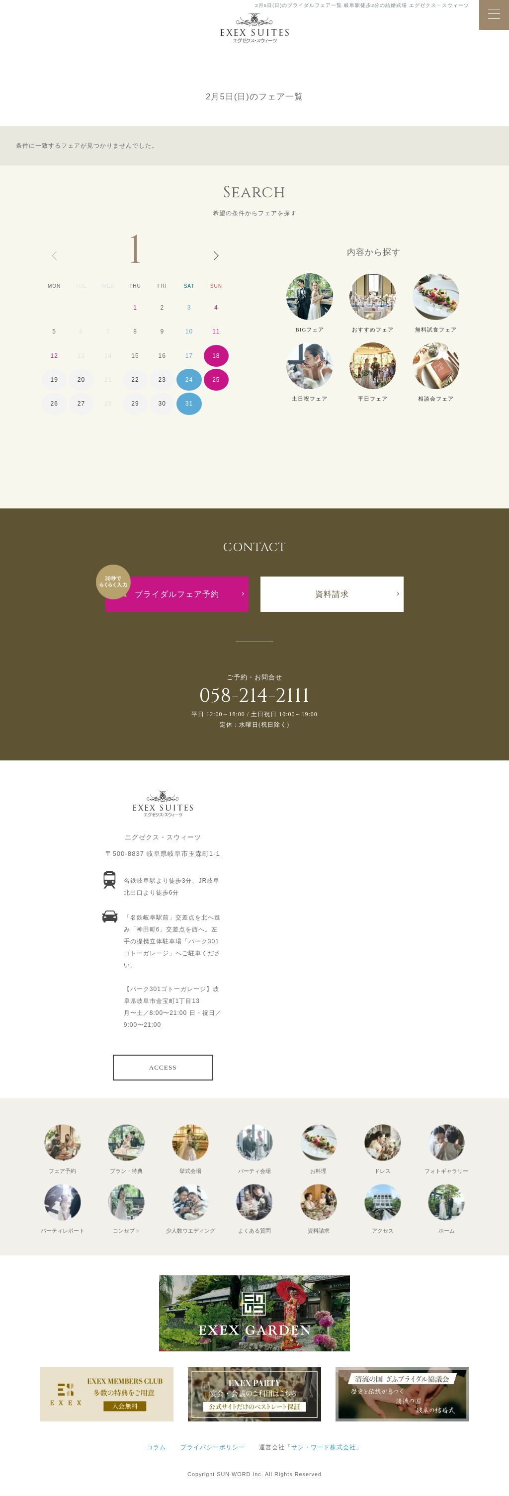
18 (216, 355)
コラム (156, 1447)
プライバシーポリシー (212, 1447)
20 (81, 379)
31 (189, 403)
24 (189, 379)
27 (81, 403)
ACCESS (163, 1067)
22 (135, 379)
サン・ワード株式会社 (323, 1447)
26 (54, 403)
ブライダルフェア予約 (177, 594)
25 (216, 379)
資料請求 (332, 594)
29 (135, 403)
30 (162, 403)
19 (54, 379)
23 (162, 379)
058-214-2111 (254, 696)
